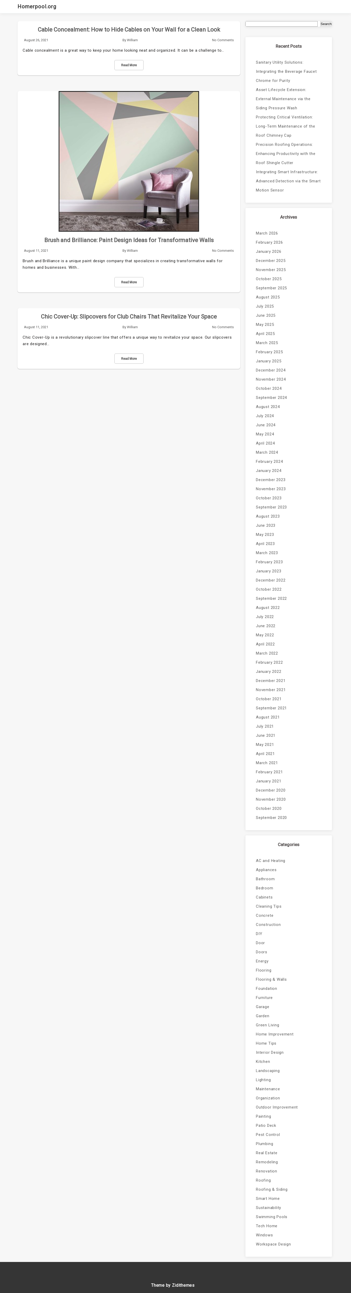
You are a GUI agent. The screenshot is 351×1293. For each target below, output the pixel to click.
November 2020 (271, 799)
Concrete (264, 915)
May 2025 (265, 324)
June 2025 (265, 315)
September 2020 (271, 817)
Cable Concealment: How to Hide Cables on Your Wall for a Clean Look (129, 29)
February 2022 (269, 662)
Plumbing (264, 1143)
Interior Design (270, 1052)
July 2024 (265, 416)
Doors (261, 952)
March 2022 (267, 653)
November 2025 (271, 269)
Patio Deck (266, 1125)
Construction (268, 924)
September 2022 (271, 598)
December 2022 (270, 580)
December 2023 (270, 479)
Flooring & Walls (271, 979)
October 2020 (269, 808)
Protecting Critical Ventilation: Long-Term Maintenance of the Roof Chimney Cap (285, 126)
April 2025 (265, 333)
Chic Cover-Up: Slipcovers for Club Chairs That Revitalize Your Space (129, 316)
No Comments (223, 40)
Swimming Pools (271, 1216)
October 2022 (269, 589)
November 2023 (271, 489)
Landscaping (268, 1070)
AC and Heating (270, 860)
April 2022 (265, 644)
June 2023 (265, 525)
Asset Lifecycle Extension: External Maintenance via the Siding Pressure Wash (283, 98)
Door (260, 943)
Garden (262, 1016)
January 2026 (268, 251)
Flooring (263, 970)
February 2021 (269, 772)
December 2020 (270, 790)
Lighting (263, 1080)
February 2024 (269, 461)
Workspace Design (273, 1244)
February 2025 (269, 352)
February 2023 (269, 562)
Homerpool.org (36, 6)
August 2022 (268, 607)
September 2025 (271, 288)
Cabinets (264, 897)
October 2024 (269, 388)
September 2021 (271, 708)
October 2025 (269, 279)
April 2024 (265, 443)
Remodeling (267, 1162)
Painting (263, 1116)
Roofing (263, 1180)
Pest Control (268, 1134)
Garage (262, 1006)
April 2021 (265, 753)
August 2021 (268, 717)
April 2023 (265, 543)
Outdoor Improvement (277, 1107)
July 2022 (265, 616)
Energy (262, 961)
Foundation (266, 988)
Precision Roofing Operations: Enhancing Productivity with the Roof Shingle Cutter (286, 153)
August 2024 (268, 406)
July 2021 (265, 726)
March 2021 (267, 763)
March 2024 (267, 452)
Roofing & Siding (272, 1189)
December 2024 (270, 370)
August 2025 (268, 297)
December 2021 (270, 680)
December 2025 (270, 260)
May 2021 (265, 744)
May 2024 (265, 434)
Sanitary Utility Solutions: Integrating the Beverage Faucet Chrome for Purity (286, 71)
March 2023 (267, 552)
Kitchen (263, 1061)
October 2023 (269, 498)
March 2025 (267, 342)
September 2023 (271, 507)
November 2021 (271, 689)
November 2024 (271, 379)
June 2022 (265, 626)
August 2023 (268, 516)
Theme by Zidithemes (172, 1285)
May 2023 (265, 534)
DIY (259, 933)
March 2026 (267, 233)
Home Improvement (275, 1034)
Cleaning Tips (268, 906)
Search (326, 24)
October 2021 (269, 699)
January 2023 (268, 571)
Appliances (266, 869)
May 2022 (265, 635)
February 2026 (269, 242)
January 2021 (268, 781)
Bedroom (264, 888)
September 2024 (271, 397)
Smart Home (268, 1198)
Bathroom (265, 879)
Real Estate (267, 1153)
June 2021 (265, 735)
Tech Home (267, 1226)
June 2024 (265, 425)
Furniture (264, 997)
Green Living (267, 1025)
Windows (264, 1235)
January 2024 (268, 470)
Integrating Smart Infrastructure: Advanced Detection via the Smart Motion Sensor (288, 181)
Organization (268, 1098)
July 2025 (265, 306)
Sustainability (268, 1207)
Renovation (266, 1171)
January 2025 (268, 361)
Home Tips (266, 1043)
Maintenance (268, 1089)
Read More (129, 65)
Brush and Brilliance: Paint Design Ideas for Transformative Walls (129, 240)
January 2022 (268, 671)
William (132, 40)
